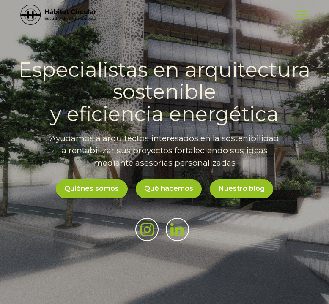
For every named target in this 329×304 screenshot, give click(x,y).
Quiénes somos (91, 189)
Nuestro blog (242, 189)
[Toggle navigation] (302, 15)
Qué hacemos (168, 189)
